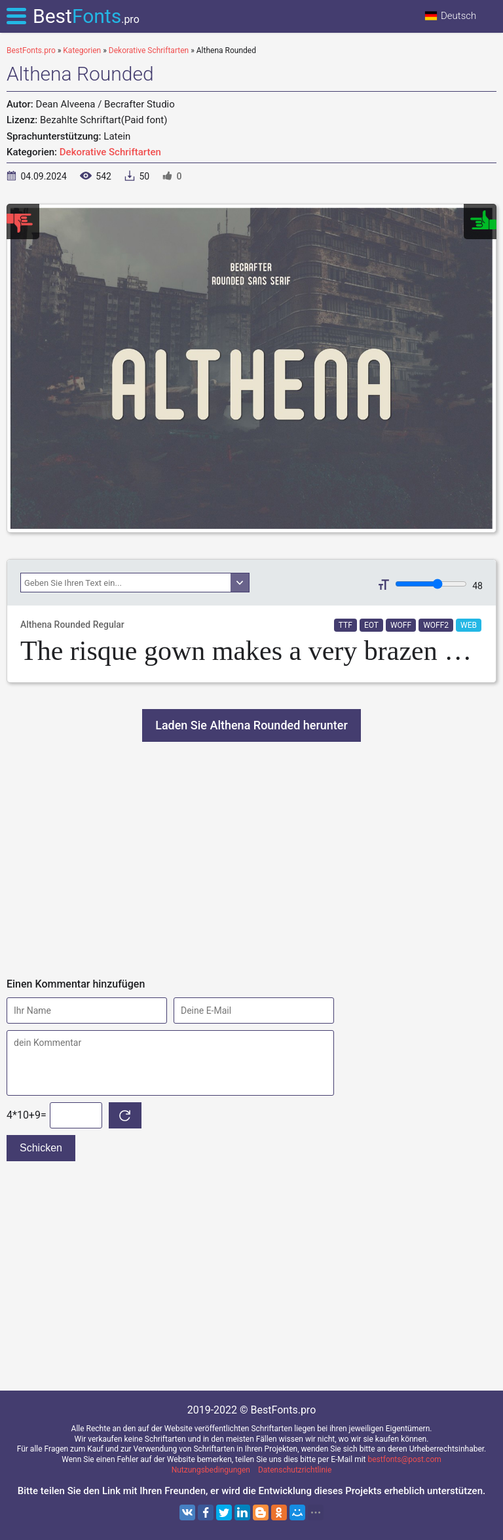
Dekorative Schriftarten (110, 152)
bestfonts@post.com (404, 1459)
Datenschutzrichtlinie (294, 1469)
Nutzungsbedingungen (211, 1469)
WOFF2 (436, 625)
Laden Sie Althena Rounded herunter (251, 725)
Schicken (41, 1147)
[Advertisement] (251, 860)
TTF (345, 625)
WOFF (400, 625)
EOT (371, 625)
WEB (468, 625)
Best (86, 16)
